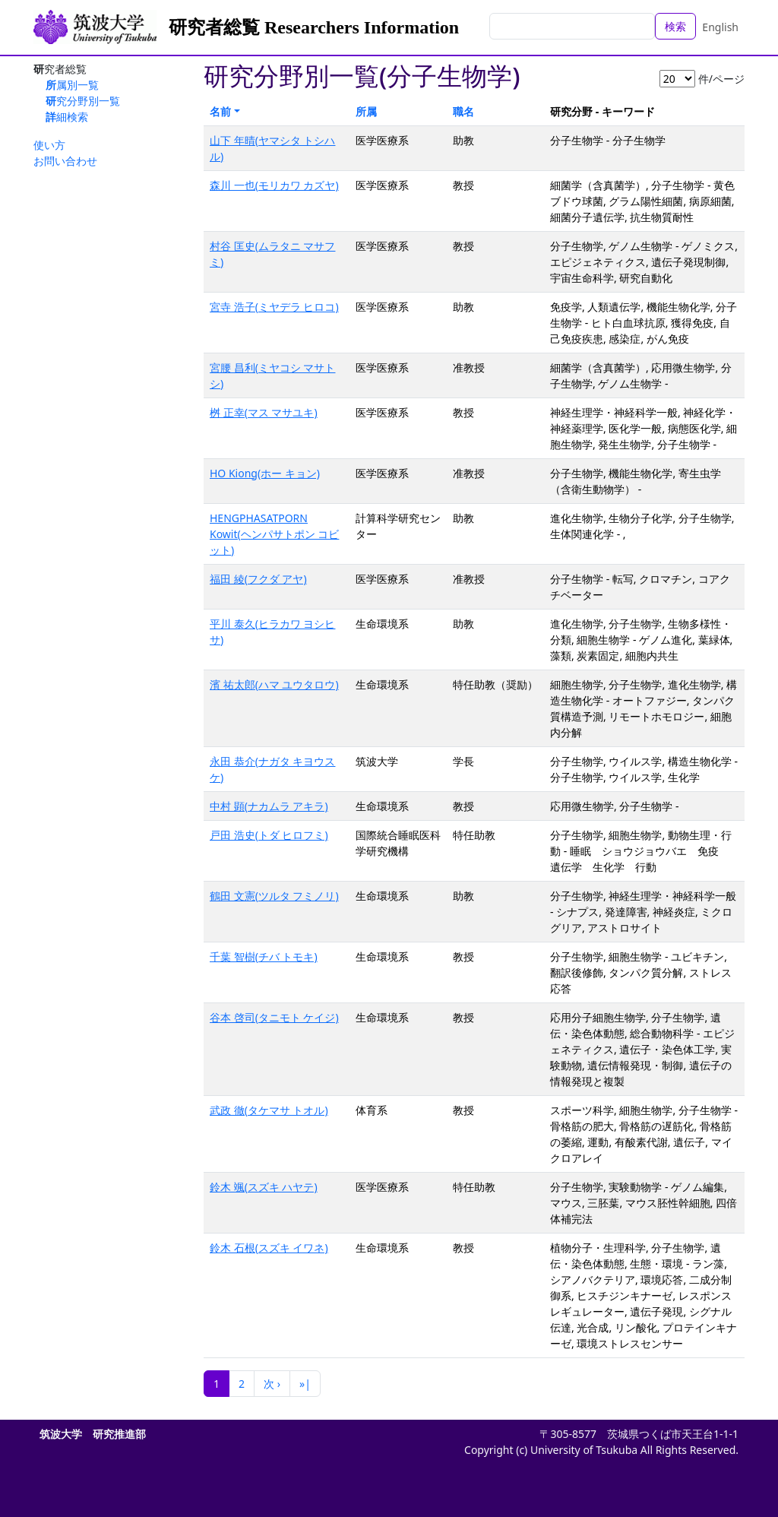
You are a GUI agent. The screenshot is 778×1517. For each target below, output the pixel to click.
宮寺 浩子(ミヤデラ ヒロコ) (274, 306)
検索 (675, 26)
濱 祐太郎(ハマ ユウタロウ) (274, 684)
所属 (366, 111)
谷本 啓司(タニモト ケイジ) (274, 1017)
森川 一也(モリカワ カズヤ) (274, 185)
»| (305, 1383)
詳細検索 (67, 116)
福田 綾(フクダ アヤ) (258, 579)
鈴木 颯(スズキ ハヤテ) (264, 1187)
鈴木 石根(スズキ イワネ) (269, 1247)
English (720, 27)
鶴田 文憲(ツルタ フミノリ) (274, 895)
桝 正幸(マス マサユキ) (264, 412)
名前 (220, 111)
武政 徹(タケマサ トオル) (269, 1110)
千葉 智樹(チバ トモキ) (264, 956)
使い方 (49, 145)
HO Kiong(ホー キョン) (265, 473)
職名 (463, 111)
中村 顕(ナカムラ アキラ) (269, 806)
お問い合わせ (65, 161)
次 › (272, 1383)
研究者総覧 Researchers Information (314, 27)
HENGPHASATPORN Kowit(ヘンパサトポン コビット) (274, 534)
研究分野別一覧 (83, 100)
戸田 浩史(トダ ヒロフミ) (269, 835)
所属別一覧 (72, 85)
